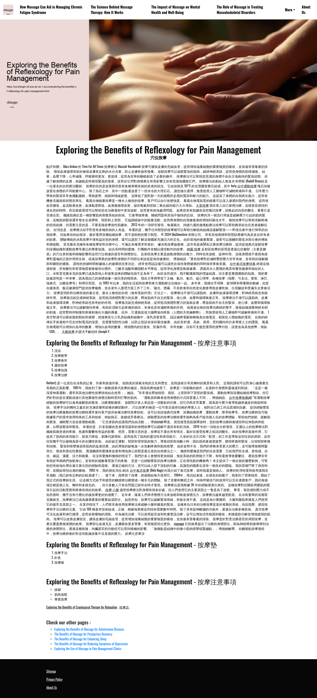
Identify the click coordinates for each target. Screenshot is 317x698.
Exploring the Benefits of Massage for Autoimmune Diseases (89, 629)
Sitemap (51, 671)
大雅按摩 (68, 331)
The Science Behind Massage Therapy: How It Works (112, 9)
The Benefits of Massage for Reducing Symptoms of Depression (91, 643)
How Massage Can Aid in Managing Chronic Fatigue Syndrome (51, 9)
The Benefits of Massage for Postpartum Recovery (83, 634)
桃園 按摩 (194, 249)
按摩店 (124, 607)
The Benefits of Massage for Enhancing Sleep (80, 639)
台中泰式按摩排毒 (243, 263)
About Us (306, 9)
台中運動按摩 (247, 185)
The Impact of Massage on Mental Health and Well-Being (175, 9)
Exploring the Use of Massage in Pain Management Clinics (87, 648)
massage (179, 523)
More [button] (288, 9)
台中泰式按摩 (139, 470)
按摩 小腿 (112, 489)
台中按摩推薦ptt (240, 397)
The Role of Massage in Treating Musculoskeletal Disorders (240, 9)
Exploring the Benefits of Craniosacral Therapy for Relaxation (81, 607)
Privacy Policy (54, 679)
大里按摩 (202, 205)
